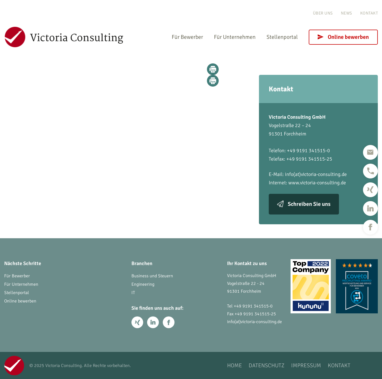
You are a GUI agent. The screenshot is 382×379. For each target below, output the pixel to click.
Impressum (306, 365)
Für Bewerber (187, 37)
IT (133, 292)
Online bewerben (348, 37)
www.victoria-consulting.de (317, 183)
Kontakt (369, 13)
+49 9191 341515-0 (253, 306)
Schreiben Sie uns (309, 204)
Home (234, 365)
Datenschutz (266, 365)
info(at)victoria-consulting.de (316, 174)
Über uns (323, 13)
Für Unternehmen (235, 37)
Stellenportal (282, 37)
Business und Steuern (152, 276)
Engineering (142, 284)
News (346, 13)
